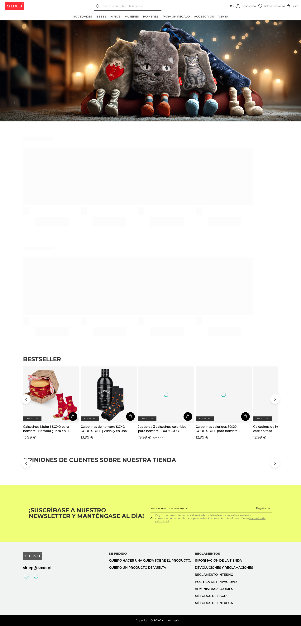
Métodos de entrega (214, 603)
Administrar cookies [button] (214, 589)
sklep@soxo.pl (37, 567)
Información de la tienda (218, 560)
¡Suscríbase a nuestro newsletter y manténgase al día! (86, 513)
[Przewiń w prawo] (275, 399)
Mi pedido (118, 553)
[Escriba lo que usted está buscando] (127, 6)
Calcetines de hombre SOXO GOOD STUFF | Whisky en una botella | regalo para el (104, 429)
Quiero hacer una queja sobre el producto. (150, 560)
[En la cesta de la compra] (73, 416)
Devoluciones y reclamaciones (224, 567)
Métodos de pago (211, 596)
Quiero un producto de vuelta (137, 567)
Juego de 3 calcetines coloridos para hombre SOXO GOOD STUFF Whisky (162, 429)
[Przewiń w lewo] (26, 399)
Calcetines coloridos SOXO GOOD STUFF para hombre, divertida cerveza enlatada (217, 429)
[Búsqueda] (98, 6)
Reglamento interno (214, 575)
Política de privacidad (216, 582)
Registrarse (263, 508)
